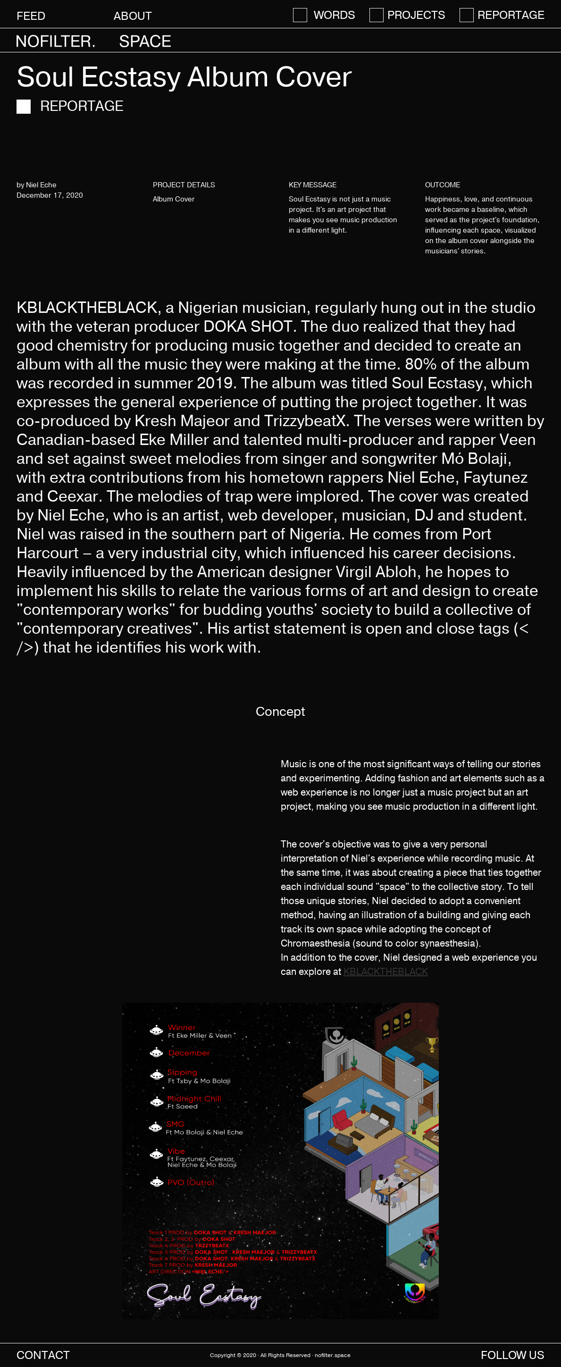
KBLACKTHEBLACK (385, 971)
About (133, 15)
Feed (31, 15)
